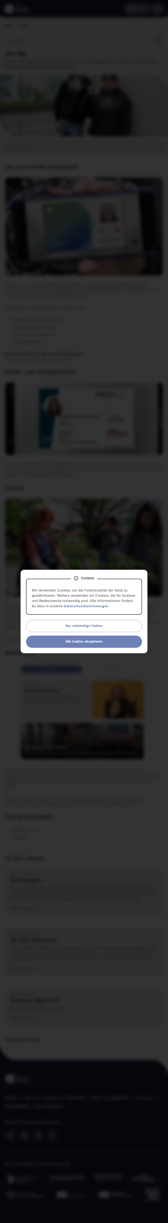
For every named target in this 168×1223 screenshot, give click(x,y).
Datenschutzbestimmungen (86, 606)
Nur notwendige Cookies (84, 626)
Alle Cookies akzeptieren (84, 641)
